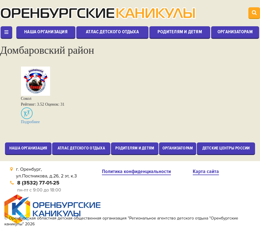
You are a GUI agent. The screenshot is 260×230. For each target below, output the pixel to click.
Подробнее (30, 122)
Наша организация (46, 32)
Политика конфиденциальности (136, 171)
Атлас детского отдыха (112, 32)
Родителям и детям (180, 32)
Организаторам (235, 32)
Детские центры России (226, 148)
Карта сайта (206, 171)
